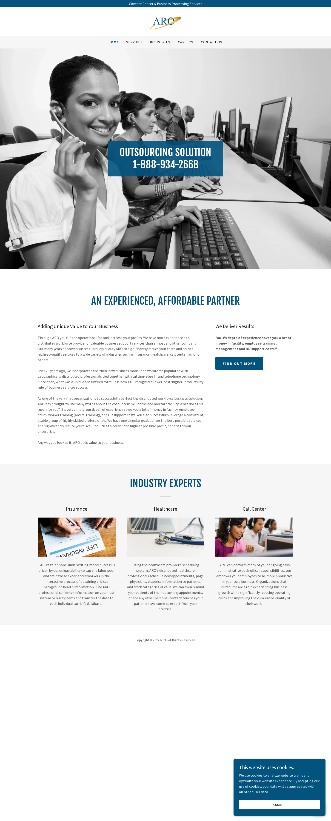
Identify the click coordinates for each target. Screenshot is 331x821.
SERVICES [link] (134, 42)
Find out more (239, 529)
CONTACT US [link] (212, 42)
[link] (165, 21)
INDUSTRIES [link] (160, 42)
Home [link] (113, 42)
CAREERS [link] (186, 42)
